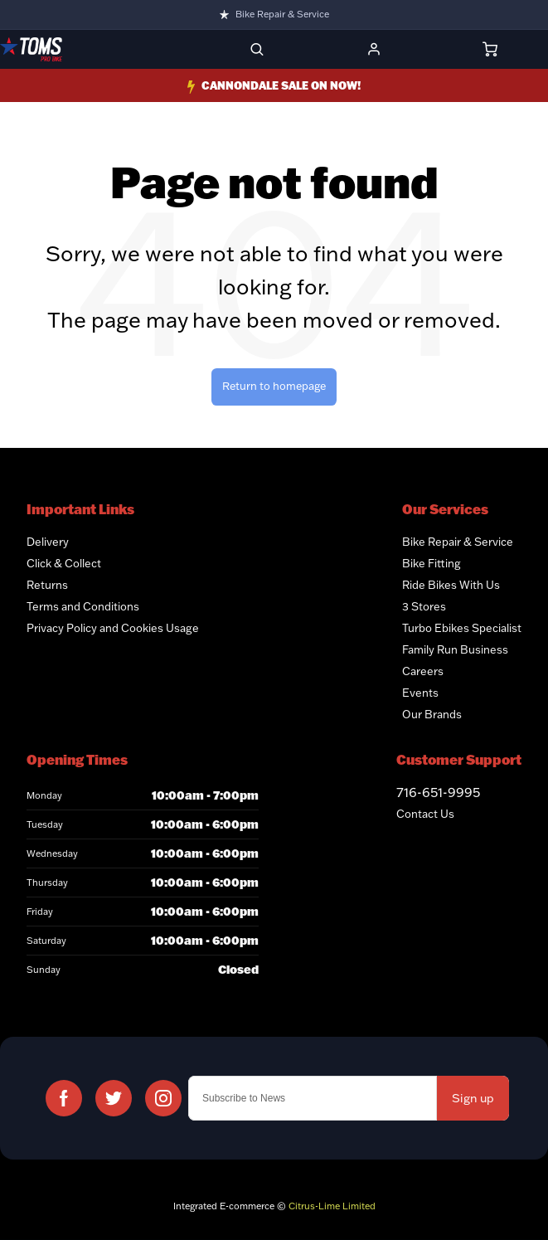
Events (420, 692)
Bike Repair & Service (282, 14)
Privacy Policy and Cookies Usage (113, 628)
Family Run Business (455, 649)
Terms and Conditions (83, 606)
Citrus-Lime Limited (332, 1206)
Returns (47, 584)
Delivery (48, 541)
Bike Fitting (431, 563)
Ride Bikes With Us (451, 584)
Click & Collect (64, 563)
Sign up (473, 1098)
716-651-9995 (438, 792)
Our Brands (432, 714)
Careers (423, 671)
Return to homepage (274, 385)
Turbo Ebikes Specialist (461, 628)
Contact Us (425, 813)
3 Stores (424, 606)
